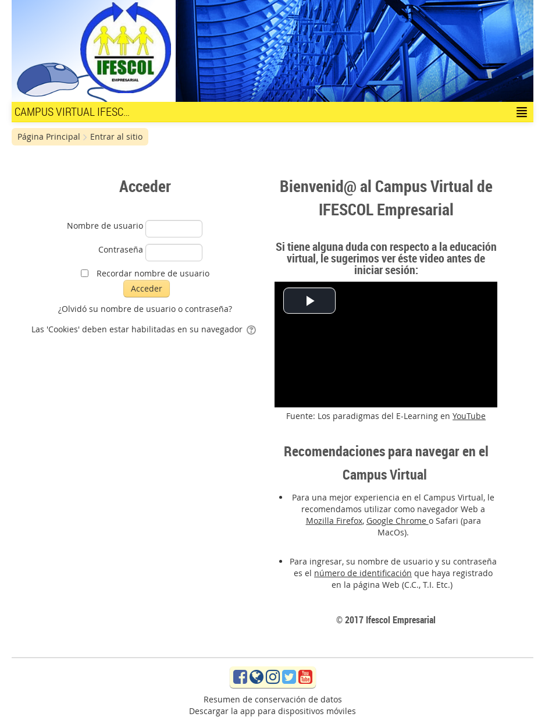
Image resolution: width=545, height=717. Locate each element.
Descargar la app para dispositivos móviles (272, 710)
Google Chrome (397, 520)
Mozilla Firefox (334, 520)
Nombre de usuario (105, 225)
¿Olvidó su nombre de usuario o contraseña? (145, 308)
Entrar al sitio (116, 136)
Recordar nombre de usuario (153, 273)
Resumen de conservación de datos (273, 699)
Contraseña (120, 249)
